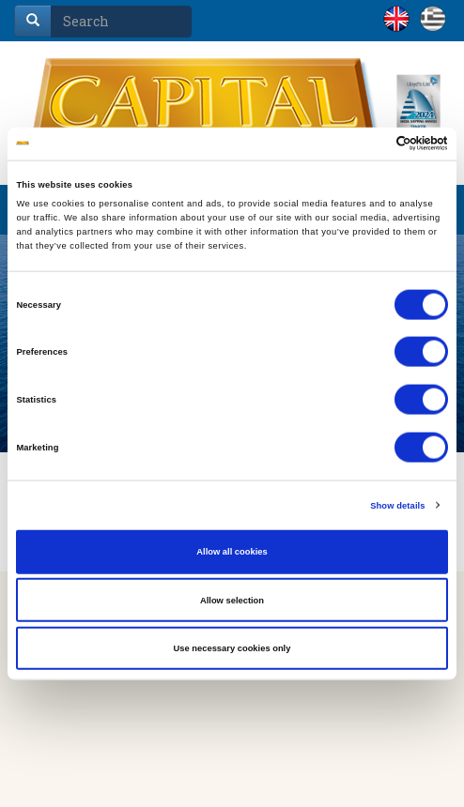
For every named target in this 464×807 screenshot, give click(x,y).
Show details (397, 505)
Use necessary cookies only (232, 648)
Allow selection (232, 599)
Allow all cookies (231, 551)
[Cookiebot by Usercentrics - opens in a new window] (366, 143)
